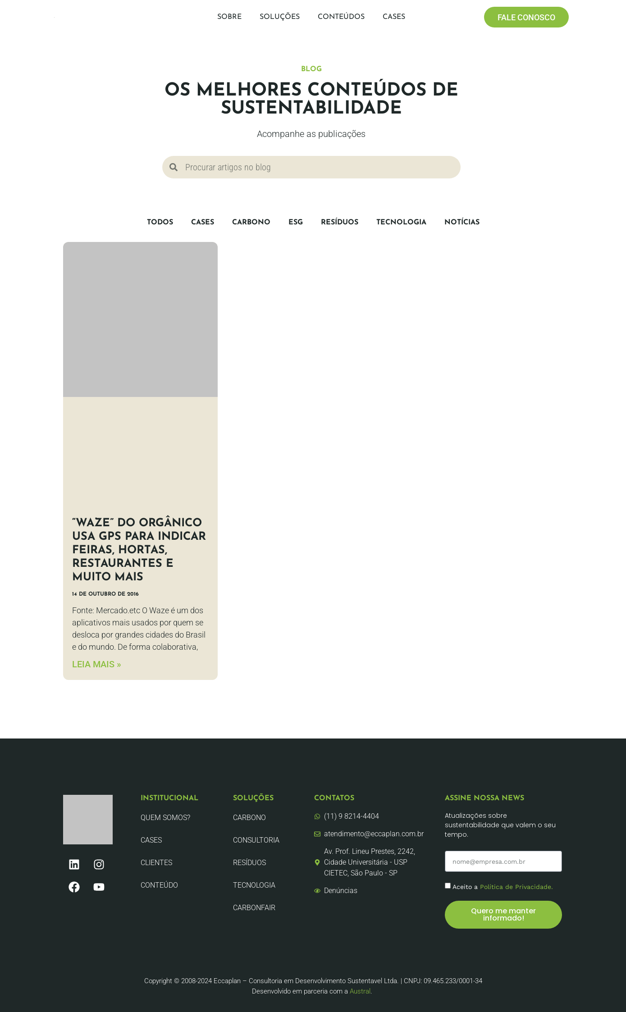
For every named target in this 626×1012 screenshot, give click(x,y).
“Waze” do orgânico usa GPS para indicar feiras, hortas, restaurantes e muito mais (139, 550)
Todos (160, 222)
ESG (295, 222)
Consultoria (256, 840)
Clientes (156, 862)
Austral (360, 991)
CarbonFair (254, 907)
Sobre (229, 17)
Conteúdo (159, 885)
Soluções (280, 17)
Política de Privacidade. (516, 886)
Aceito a (502, 886)
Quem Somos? (165, 817)
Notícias (462, 222)
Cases (394, 17)
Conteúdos (341, 17)
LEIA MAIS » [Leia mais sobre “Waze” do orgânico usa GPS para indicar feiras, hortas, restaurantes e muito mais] (96, 664)
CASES (202, 222)
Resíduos (339, 222)
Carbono (251, 222)
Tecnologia (401, 222)
